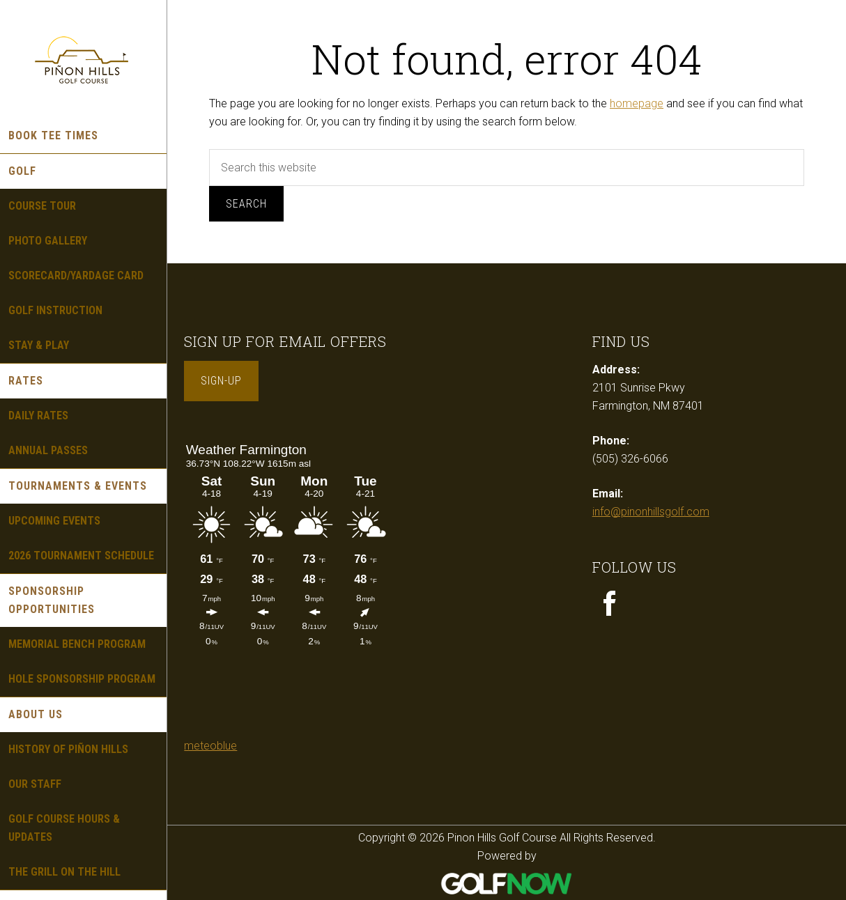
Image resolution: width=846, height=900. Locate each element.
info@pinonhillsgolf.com (650, 511)
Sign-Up (221, 380)
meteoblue (210, 745)
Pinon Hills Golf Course (83, 59)
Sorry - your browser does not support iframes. (288, 585)
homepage (636, 103)
